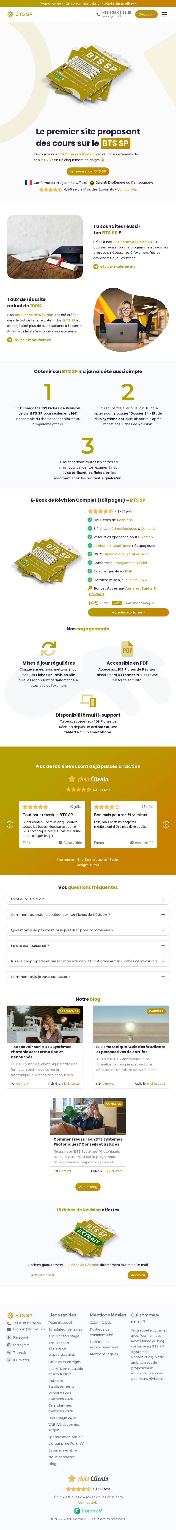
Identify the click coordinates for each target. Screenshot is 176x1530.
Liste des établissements (63, 1383)
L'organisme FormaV (67, 1443)
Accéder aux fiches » (128, 626)
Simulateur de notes (67, 1329)
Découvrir (145, 14)
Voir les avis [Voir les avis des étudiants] (88, 1502)
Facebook (18, 1337)
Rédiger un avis (88, 881)
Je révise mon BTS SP (88, 172)
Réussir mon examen (29, 340)
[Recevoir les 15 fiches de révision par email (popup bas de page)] (137, 1292)
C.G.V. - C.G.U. (101, 1322)
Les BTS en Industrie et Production (67, 1371)
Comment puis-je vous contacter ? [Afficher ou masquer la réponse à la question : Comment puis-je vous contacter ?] (88, 993)
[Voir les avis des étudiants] (110, 524)
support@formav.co (27, 1329)
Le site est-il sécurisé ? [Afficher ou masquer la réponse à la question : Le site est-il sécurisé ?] (88, 962)
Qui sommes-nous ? (67, 1436)
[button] (8, 840)
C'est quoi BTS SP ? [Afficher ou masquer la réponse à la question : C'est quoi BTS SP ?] (88, 915)
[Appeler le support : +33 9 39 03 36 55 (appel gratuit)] (111, 14)
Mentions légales (105, 1353)
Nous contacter (63, 1456)
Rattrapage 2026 (64, 1417)
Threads (16, 1352)
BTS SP (47, 160)
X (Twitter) (18, 1360)
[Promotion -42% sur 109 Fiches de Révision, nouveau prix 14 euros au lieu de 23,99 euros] (88, 3)
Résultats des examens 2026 (62, 1395)
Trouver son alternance (60, 1345)
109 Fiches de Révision (78, 154)
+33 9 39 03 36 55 (24, 1323)
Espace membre (64, 1450)
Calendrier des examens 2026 (62, 1408)
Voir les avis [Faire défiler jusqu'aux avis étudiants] (127, 190)
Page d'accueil (62, 1322)
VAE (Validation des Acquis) (66, 1426)
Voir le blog (88, 1203)
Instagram (18, 1345)
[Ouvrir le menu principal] (164, 14)
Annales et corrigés (66, 1361)
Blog (54, 1463)
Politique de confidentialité (102, 1331)
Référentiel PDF (63, 1354)
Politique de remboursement (105, 1344)
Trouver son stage (65, 1335)
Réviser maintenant (114, 267)
